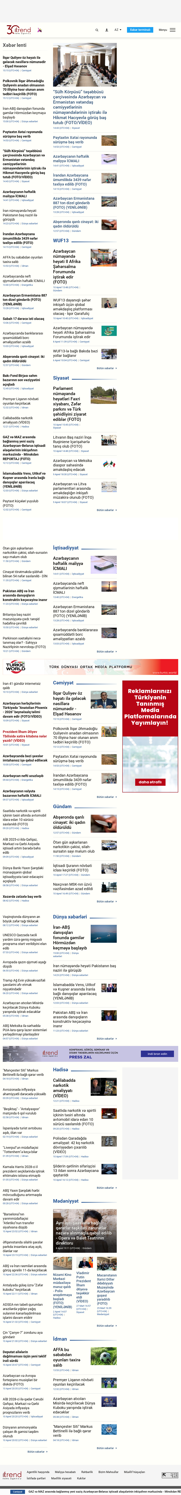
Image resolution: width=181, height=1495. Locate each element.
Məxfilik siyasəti (61, 1478)
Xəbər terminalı (140, 30)
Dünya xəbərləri (70, 917)
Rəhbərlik (87, 1472)
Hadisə (60, 1069)
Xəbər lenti (14, 45)
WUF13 (61, 240)
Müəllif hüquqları (134, 1472)
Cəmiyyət (63, 683)
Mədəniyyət (66, 1201)
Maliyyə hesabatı (65, 1472)
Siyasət (61, 378)
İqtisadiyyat (66, 548)
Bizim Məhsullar (108, 1472)
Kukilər (81, 1478)
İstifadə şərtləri (36, 1478)
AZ (116, 29)
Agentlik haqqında (38, 1472)
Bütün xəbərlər (105, 368)
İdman (60, 1339)
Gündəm (62, 806)
